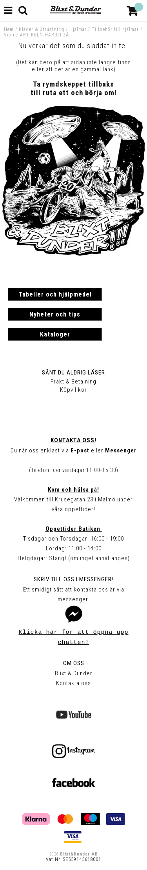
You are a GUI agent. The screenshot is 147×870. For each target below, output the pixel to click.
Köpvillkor (73, 389)
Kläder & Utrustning (41, 29)
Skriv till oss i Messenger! (73, 579)
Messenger (121, 450)
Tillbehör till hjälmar (115, 29)
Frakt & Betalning (73, 381)
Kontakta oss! (73, 440)
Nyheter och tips (54, 314)
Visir (9, 35)
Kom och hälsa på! (73, 489)
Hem (9, 29)
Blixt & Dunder (74, 673)
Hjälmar (78, 29)
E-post (80, 450)
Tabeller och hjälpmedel (55, 294)
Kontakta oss (73, 683)
